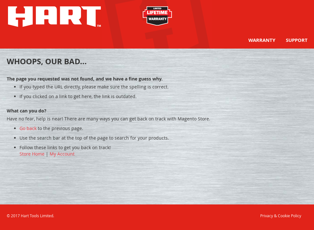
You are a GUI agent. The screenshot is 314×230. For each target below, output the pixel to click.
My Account (62, 154)
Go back (28, 128)
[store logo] (54, 16)
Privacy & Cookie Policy (280, 215)
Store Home (32, 154)
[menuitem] (262, 40)
